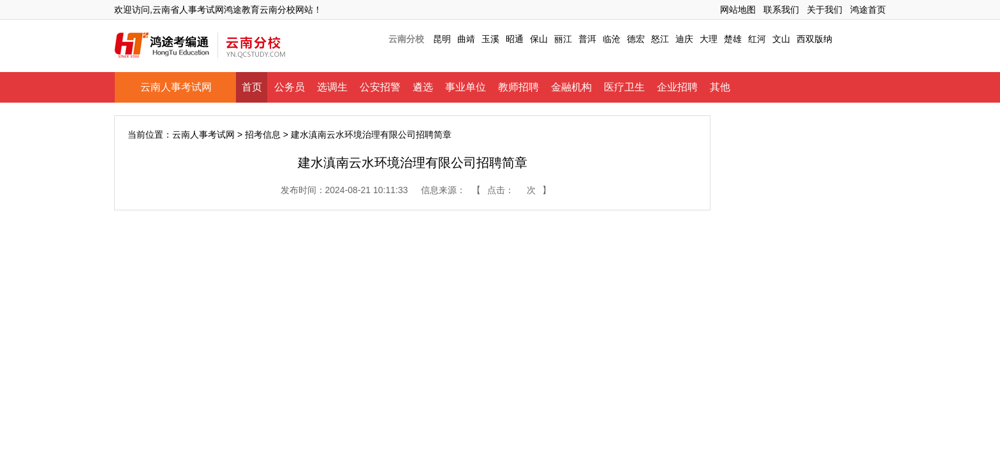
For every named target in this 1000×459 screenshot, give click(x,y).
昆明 (442, 39)
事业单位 (465, 87)
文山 (781, 39)
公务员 (289, 87)
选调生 (332, 87)
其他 (720, 87)
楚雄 (733, 39)
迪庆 (684, 39)
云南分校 (406, 39)
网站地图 (738, 9)
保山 (539, 39)
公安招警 (380, 87)
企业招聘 (677, 87)
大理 (708, 39)
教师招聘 (518, 87)
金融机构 (571, 87)
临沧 (612, 39)
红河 (757, 39)
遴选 (423, 87)
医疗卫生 (624, 87)
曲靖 (466, 39)
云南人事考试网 (176, 87)
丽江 (563, 39)
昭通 (515, 39)
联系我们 (781, 9)
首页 (252, 87)
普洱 (587, 39)
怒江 (660, 39)
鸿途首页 (868, 9)
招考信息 (263, 134)
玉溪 (490, 39)
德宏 (636, 39)
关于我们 (824, 9)
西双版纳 (814, 39)
